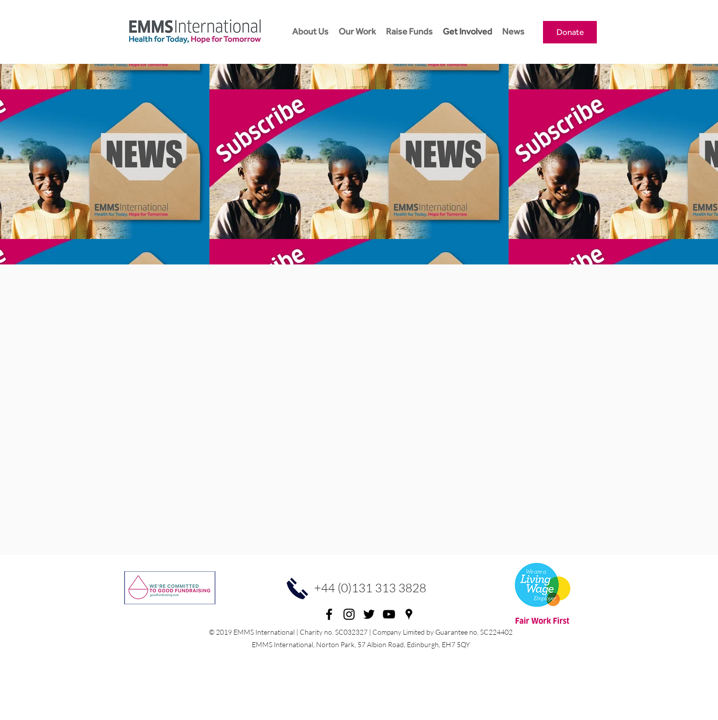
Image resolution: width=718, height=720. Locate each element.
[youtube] (388, 614)
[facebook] (329, 614)
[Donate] (570, 32)
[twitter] (368, 614)
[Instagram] (349, 614)
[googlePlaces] (408, 614)
